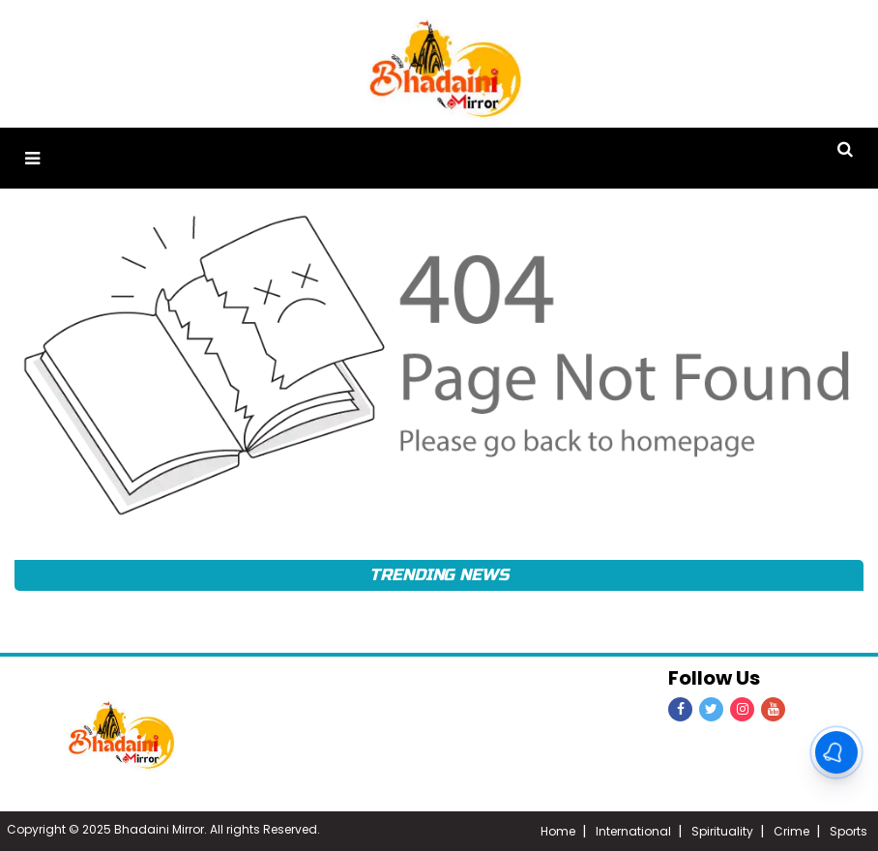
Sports (848, 831)
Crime (791, 831)
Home (558, 831)
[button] (32, 158)
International (633, 831)
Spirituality (722, 831)
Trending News (439, 575)
